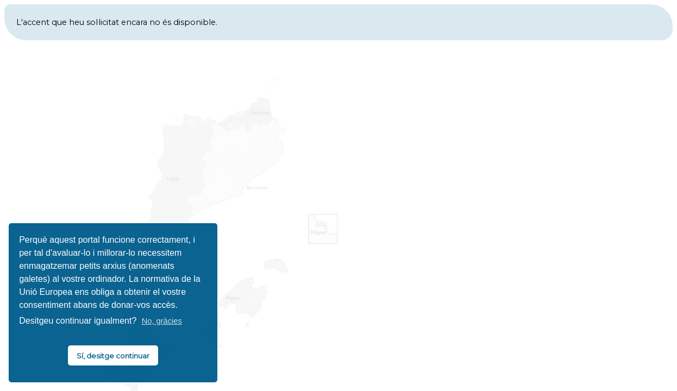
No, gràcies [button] (162, 321)
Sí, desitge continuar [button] (113, 355)
